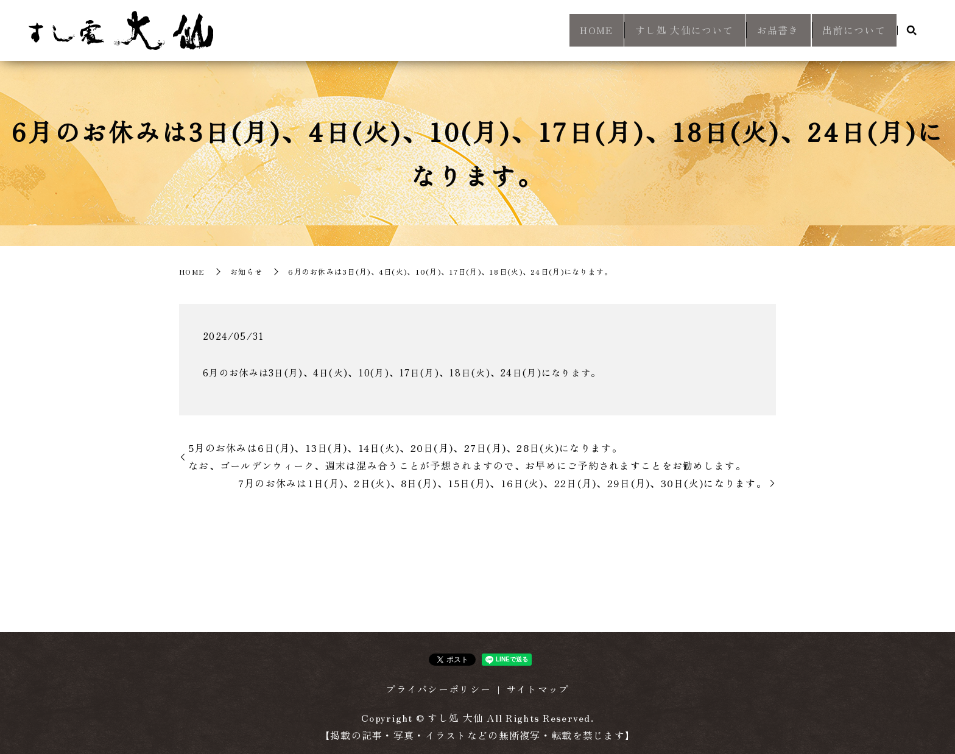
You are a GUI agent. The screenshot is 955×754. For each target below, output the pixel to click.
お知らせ (246, 271)
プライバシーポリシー (438, 689)
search (911, 32)
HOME (562, 31)
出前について (850, 31)
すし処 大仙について (658, 31)
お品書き (763, 31)
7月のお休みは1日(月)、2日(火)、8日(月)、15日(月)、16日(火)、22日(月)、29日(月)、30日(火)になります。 (502, 483)
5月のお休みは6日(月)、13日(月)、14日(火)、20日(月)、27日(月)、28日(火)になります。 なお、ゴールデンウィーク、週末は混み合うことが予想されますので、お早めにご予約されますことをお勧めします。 (467, 456)
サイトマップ (537, 689)
